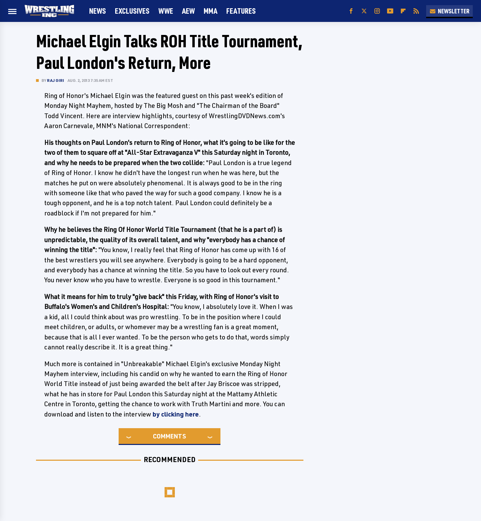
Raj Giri (55, 80)
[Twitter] (364, 11)
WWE (165, 10)
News (97, 10)
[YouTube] (390, 11)
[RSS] (416, 11)
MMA (210, 10)
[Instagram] (377, 11)
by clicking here (176, 414)
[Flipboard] (403, 11)
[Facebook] (351, 11)
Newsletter (449, 11)
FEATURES (241, 10)
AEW (188, 10)
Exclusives (132, 10)
